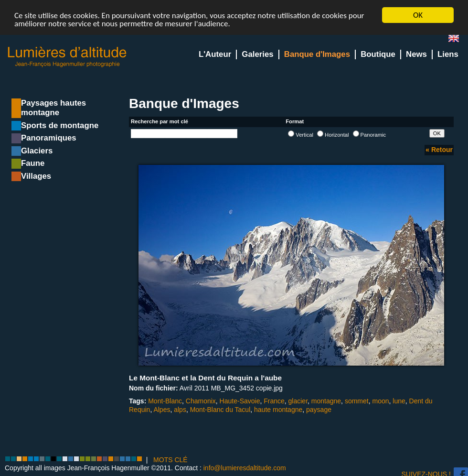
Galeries (257, 54)
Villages (36, 176)
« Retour (439, 149)
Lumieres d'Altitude (67, 57)
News (416, 54)
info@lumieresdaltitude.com (244, 468)
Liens (447, 54)
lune (399, 401)
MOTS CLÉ (170, 460)
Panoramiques (48, 137)
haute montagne (278, 409)
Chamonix (201, 401)
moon (380, 401)
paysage (318, 409)
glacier (298, 401)
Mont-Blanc (165, 401)
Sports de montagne (59, 125)
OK (418, 15)
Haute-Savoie (240, 401)
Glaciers (37, 150)
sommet (357, 401)
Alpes (161, 409)
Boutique (378, 54)
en (457, 40)
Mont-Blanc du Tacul (220, 409)
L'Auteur (215, 54)
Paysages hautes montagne (53, 107)
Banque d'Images (317, 54)
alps (180, 409)
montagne (326, 401)
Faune (32, 163)
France (274, 401)
